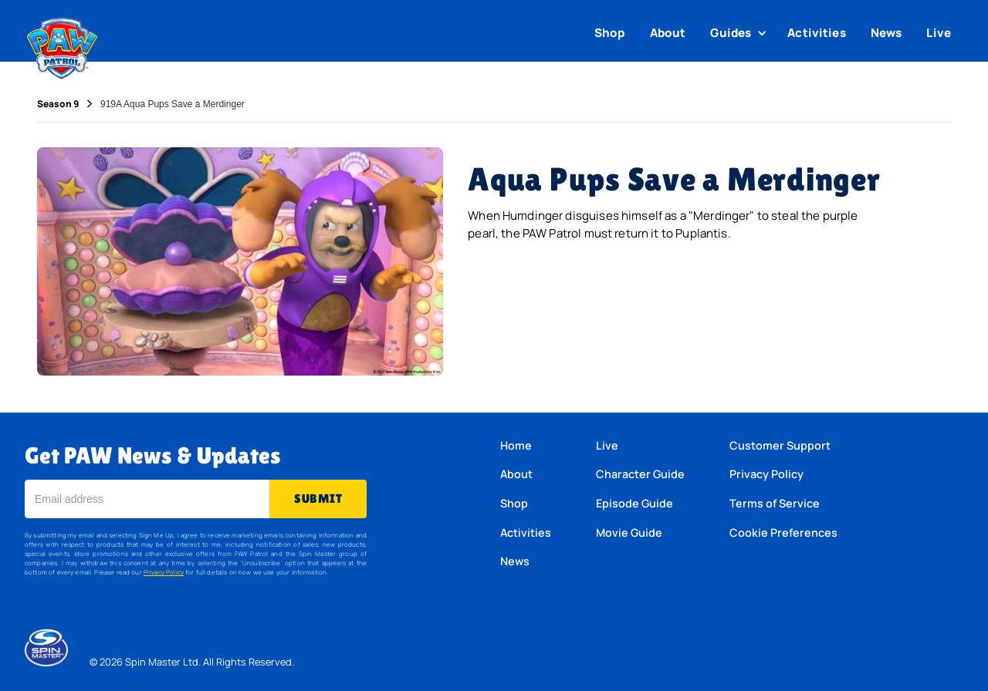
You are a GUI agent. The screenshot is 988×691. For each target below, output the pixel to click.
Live (938, 33)
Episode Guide (634, 503)
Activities (816, 33)
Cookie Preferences (783, 532)
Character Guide (640, 474)
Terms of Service (774, 503)
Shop (609, 33)
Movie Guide (629, 532)
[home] (62, 44)
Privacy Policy (164, 572)
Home (516, 445)
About (668, 33)
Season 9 (58, 104)
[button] (740, 33)
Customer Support (780, 445)
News (886, 33)
